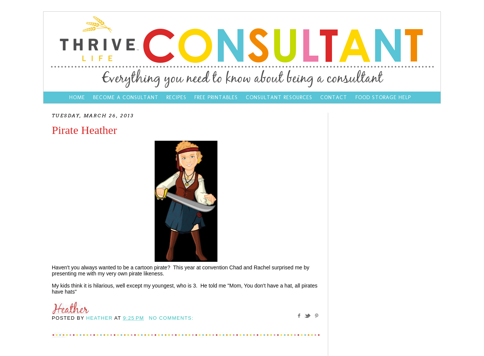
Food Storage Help (383, 97)
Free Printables (216, 97)
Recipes (176, 97)
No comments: (171, 318)
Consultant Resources (279, 97)
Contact (334, 97)
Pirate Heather (84, 130)
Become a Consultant (125, 97)
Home (77, 97)
